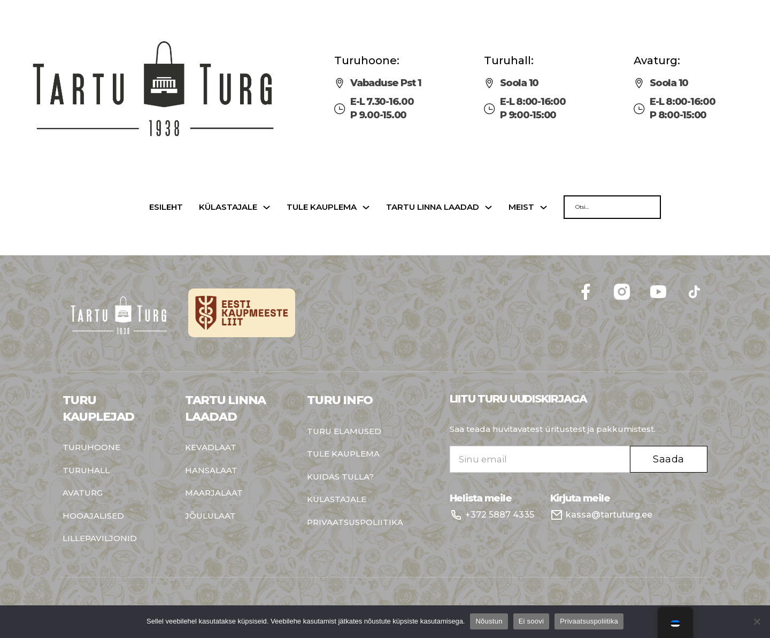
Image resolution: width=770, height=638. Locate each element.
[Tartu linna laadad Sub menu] (488, 207)
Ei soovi (531, 621)
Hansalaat (211, 470)
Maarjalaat (214, 493)
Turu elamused (344, 431)
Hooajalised (93, 516)
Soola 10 (519, 83)
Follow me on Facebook (707, 278)
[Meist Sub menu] (544, 207)
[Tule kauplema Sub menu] (366, 207)
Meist (521, 207)
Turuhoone (91, 447)
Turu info (340, 400)
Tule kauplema (322, 207)
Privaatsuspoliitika (355, 522)
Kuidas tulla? (340, 477)
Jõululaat (210, 516)
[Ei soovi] (756, 621)
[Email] (540, 459)
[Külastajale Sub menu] (267, 207)
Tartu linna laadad (432, 207)
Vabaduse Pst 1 (385, 83)
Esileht (166, 207)
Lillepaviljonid (100, 538)
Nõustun (488, 621)
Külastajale (228, 207)
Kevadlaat (210, 447)
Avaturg (83, 493)
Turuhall (86, 470)
